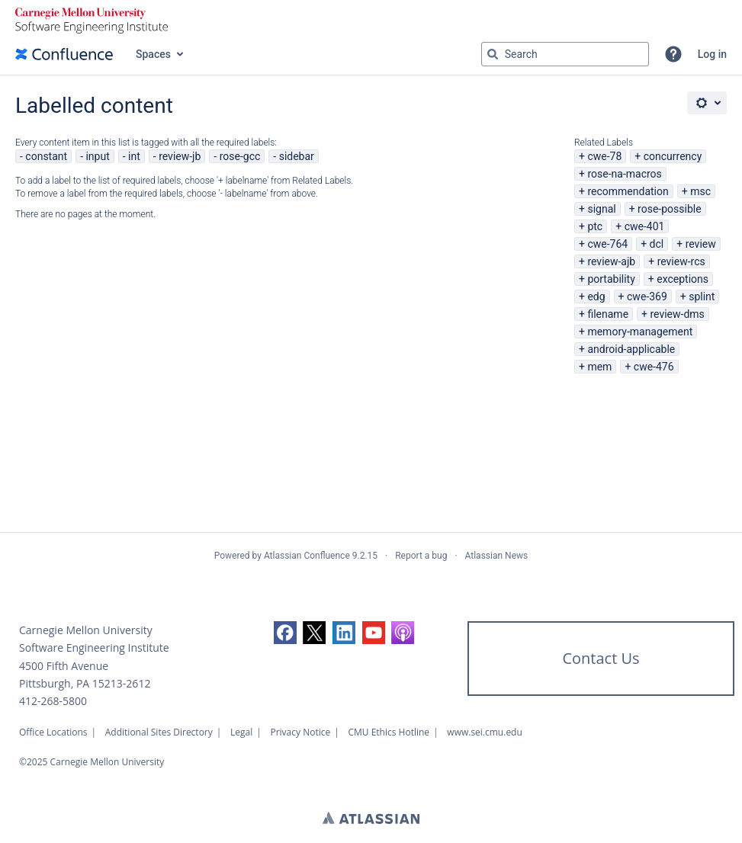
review (701, 244)
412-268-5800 (53, 701)
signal (601, 209)
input (97, 156)
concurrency (673, 156)
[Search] (493, 54)
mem (599, 367)
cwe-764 (607, 244)
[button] (673, 54)
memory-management (639, 331)
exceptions (682, 279)
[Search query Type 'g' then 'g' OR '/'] (565, 54)
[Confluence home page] (64, 54)
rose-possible (670, 209)
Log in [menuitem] (712, 54)
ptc (594, 226)
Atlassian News (496, 555)
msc (700, 191)
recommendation (627, 191)
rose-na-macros (624, 174)
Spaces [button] (153, 54)
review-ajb (611, 261)
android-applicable (631, 349)
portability (610, 279)
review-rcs (681, 261)
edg (596, 296)
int (134, 156)
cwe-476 (654, 367)
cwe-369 (647, 296)
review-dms (677, 314)
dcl (657, 244)
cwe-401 (645, 226)
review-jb (180, 156)
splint (702, 296)
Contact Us (600, 658)
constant (46, 156)
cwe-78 (604, 156)
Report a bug (421, 555)
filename (607, 314)
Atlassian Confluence (307, 555)
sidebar (296, 156)
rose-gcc (240, 156)
